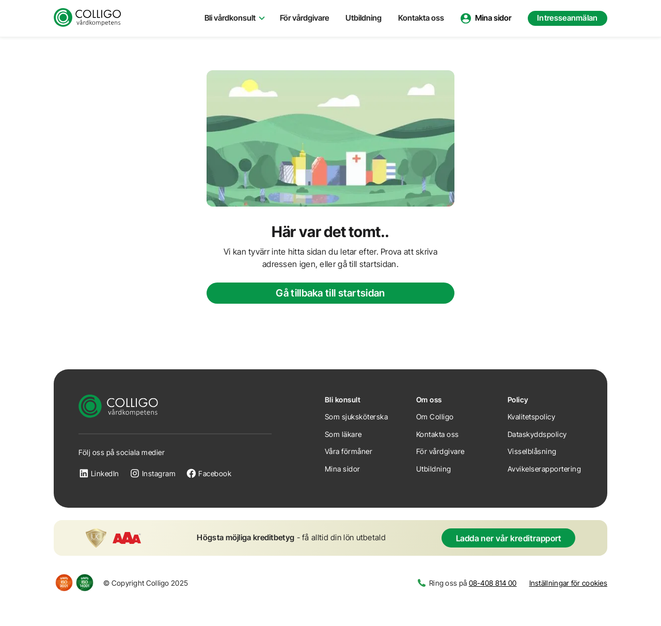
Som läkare (343, 434)
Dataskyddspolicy (537, 434)
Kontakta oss (421, 18)
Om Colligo (435, 416)
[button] (233, 18)
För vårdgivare (304, 18)
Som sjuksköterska (356, 416)
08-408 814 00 (493, 582)
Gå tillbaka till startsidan (330, 293)
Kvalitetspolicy (532, 416)
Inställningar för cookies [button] (568, 582)
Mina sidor (342, 468)
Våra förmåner (349, 451)
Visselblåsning (532, 451)
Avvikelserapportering (544, 468)
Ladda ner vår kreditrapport (508, 538)
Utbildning (363, 18)
